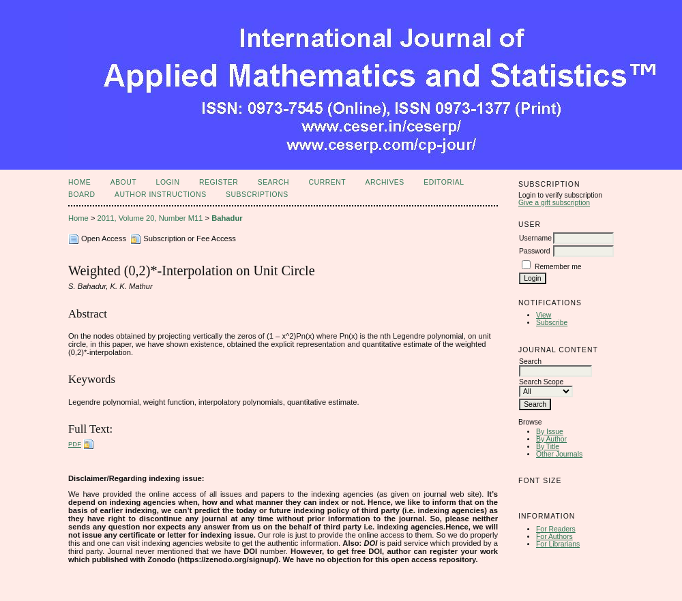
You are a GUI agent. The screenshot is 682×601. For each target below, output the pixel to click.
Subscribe (551, 322)
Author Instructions (161, 194)
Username (535, 238)
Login (168, 182)
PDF (74, 444)
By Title (547, 446)
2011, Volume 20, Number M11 (150, 218)
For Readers (556, 529)
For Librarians (558, 544)
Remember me (558, 267)
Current (327, 182)
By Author (551, 439)
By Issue (549, 431)
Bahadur (226, 218)
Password (534, 251)
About (123, 182)
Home (79, 182)
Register (218, 182)
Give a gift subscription (554, 202)
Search (273, 182)
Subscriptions (257, 194)
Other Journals (559, 454)
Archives (384, 182)
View (543, 315)
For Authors (554, 536)
